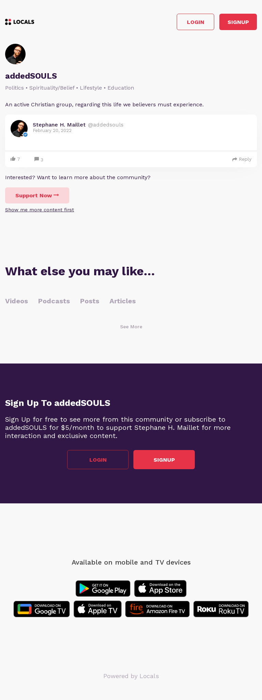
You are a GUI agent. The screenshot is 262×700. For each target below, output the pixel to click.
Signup (238, 22)
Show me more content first (39, 209)
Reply (241, 159)
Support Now (37, 195)
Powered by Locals (131, 675)
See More (131, 326)
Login (195, 22)
